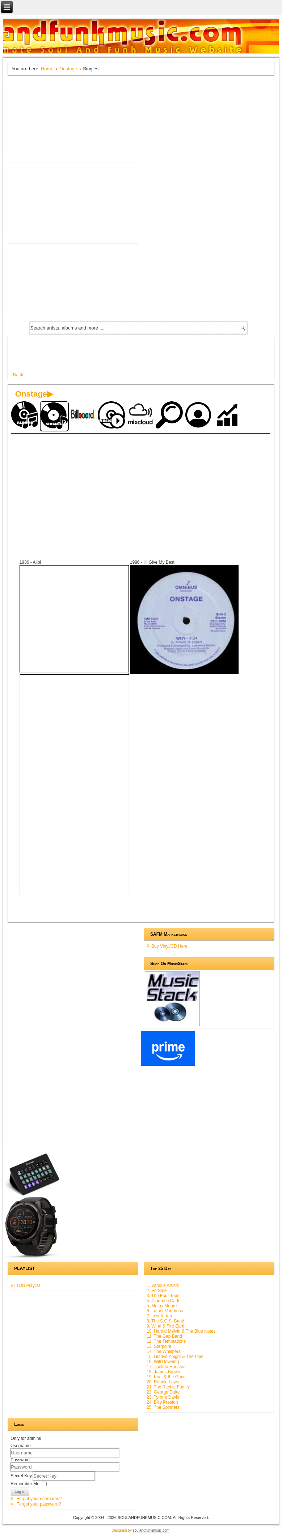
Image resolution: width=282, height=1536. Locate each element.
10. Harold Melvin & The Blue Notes (181, 1331)
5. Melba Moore (162, 1305)
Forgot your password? (39, 1504)
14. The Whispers (164, 1351)
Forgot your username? (39, 1498)
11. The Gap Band (164, 1336)
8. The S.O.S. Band (165, 1321)
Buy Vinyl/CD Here (169, 946)
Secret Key (21, 1475)
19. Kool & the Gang (166, 1376)
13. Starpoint (159, 1346)
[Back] (18, 374)
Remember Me (24, 1483)
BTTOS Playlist (25, 1285)
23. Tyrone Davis (163, 1397)
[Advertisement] (143, 357)
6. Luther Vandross (165, 1310)
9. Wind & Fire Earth (166, 1326)
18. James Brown (163, 1371)
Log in (19, 1492)
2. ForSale (157, 1290)
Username (20, 1445)
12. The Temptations (166, 1341)
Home (47, 68)
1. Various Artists (163, 1285)
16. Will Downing (163, 1361)
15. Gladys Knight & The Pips (175, 1356)
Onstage (68, 68)
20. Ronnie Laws (163, 1381)
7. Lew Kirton (159, 1315)
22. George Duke (163, 1392)
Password (20, 1459)
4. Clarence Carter (164, 1300)
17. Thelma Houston (166, 1366)
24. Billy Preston (162, 1402)
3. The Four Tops (163, 1295)
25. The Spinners (163, 1407)
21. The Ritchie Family (168, 1387)
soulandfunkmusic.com (150, 1530)
